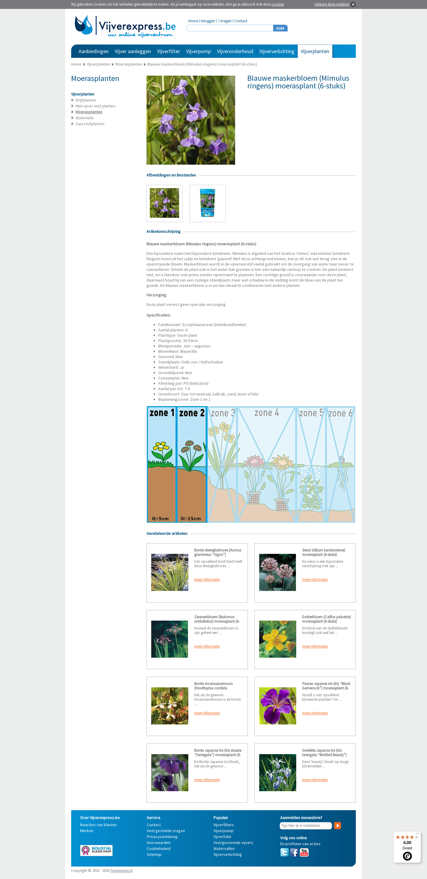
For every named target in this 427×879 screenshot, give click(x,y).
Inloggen (208, 20)
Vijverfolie (222, 836)
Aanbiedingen (94, 51)
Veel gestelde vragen (166, 830)
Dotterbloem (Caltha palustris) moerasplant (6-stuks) (326, 619)
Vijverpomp (198, 51)
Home (193, 20)
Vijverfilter (168, 51)
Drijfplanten (86, 100)
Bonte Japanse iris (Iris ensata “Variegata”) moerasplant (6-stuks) (217, 755)
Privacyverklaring (162, 836)
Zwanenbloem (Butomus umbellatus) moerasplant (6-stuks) (217, 621)
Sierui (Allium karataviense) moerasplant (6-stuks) (323, 552)
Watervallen (224, 848)
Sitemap (154, 854)
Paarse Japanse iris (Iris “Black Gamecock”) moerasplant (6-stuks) (326, 688)
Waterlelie (85, 117)
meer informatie (207, 579)
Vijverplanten (315, 51)
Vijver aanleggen (133, 51)
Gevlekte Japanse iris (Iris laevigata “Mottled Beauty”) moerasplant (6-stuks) (324, 755)
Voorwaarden (159, 842)
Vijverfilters (224, 824)
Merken (86, 830)
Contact (240, 20)
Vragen (226, 20)
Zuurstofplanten (90, 123)
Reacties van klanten (98, 824)
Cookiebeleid (159, 848)
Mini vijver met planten (95, 106)
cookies (277, 4)
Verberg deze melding (332, 4)
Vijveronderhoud (235, 51)
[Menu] (417, 834)
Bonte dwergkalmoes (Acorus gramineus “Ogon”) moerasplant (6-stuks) (217, 555)
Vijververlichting (276, 51)
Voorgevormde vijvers (233, 842)
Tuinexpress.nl (121, 870)
